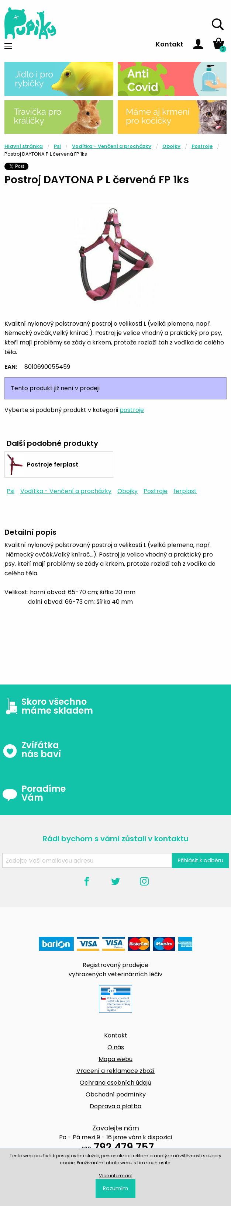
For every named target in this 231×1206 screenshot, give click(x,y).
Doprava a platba (115, 1106)
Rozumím (115, 1188)
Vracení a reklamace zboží (115, 1071)
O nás (115, 1047)
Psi (57, 146)
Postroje (202, 146)
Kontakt (169, 44)
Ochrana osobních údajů (115, 1082)
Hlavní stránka (23, 146)
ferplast (185, 491)
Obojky (171, 146)
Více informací (115, 1175)
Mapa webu (115, 1059)
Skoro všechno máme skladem (47, 706)
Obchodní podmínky (116, 1094)
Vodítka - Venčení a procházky (111, 146)
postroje (132, 410)
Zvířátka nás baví (31, 750)
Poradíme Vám (34, 793)
